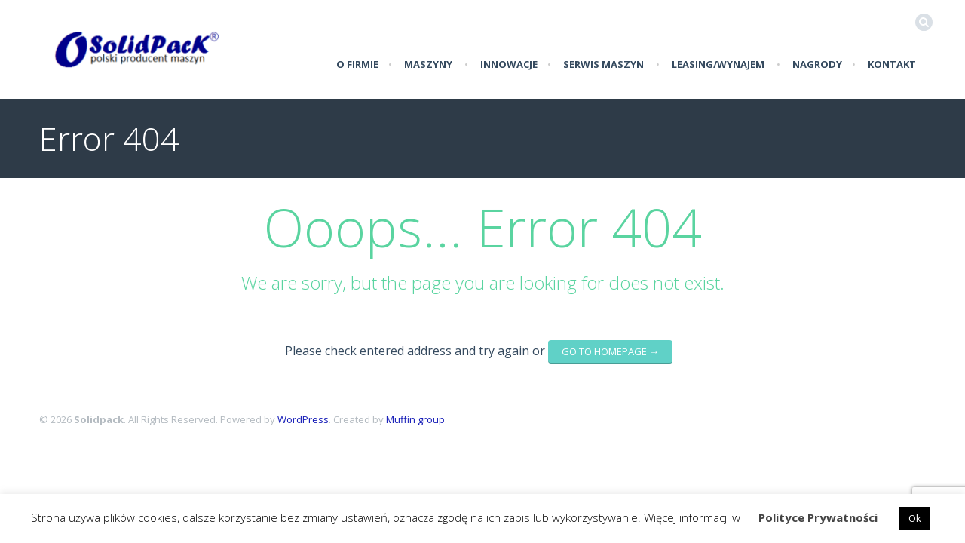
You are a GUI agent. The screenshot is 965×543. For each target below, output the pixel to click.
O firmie (357, 64)
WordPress (303, 419)
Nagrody (817, 64)
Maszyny (428, 64)
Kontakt (892, 64)
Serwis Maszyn (603, 64)
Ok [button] (914, 518)
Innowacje (509, 64)
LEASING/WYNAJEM (718, 64)
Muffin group (415, 419)
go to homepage (610, 351)
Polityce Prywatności (818, 517)
